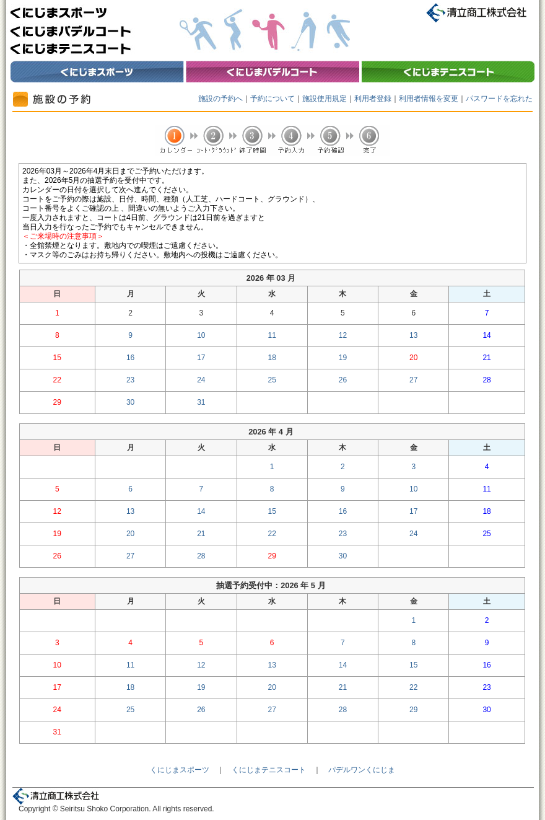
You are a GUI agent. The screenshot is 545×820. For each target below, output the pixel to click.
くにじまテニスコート (269, 769)
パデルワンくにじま (361, 769)
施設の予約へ (220, 98)
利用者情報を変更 (428, 98)
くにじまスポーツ (179, 769)
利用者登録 (372, 98)
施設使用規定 (324, 98)
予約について (272, 98)
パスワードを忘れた (499, 98)
